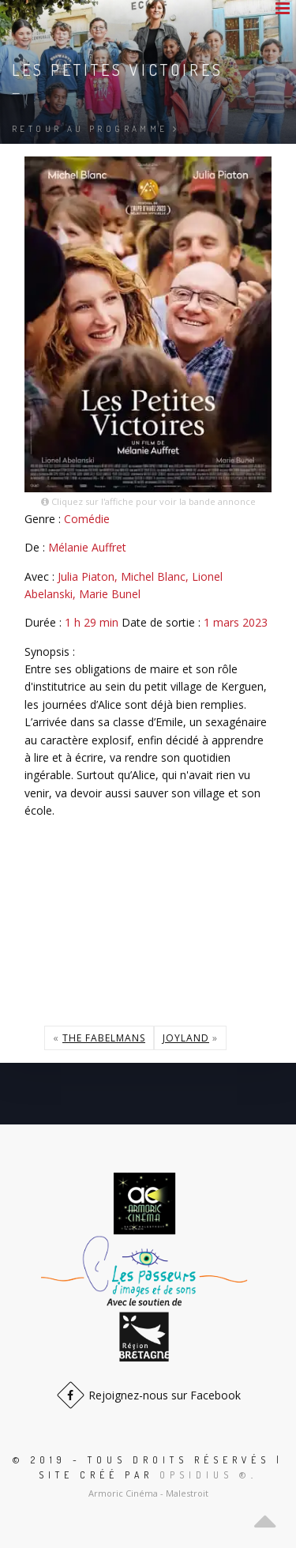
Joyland (186, 1038)
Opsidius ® (205, 1475)
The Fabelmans (103, 1038)
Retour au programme (95, 128)
